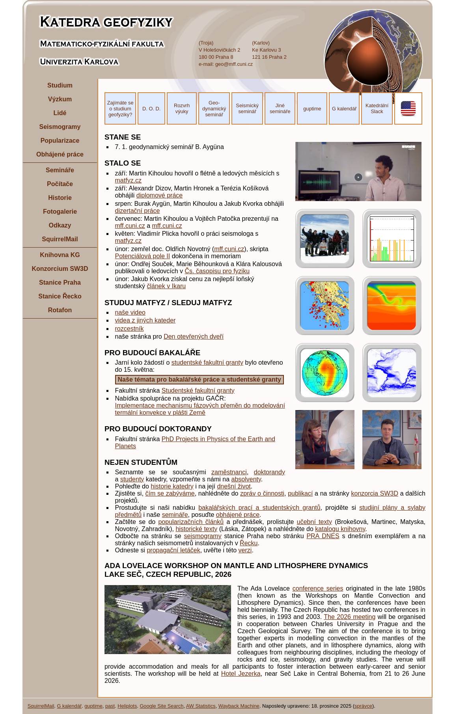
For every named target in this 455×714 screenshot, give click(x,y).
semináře (175, 514)
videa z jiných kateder (145, 320)
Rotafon (60, 310)
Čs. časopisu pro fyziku (217, 271)
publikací (300, 493)
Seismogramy (60, 126)
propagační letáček (173, 550)
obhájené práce (237, 514)
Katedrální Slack (376, 108)
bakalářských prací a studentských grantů (259, 507)
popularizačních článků (191, 521)
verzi (245, 550)
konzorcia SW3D (374, 493)
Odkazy (60, 225)
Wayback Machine (238, 706)
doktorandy (269, 472)
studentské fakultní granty (207, 362)
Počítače (60, 184)
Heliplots (127, 706)
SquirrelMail (60, 239)
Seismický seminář (247, 108)
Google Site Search (161, 706)
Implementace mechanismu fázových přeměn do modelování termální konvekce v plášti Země (200, 409)
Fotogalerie (60, 211)
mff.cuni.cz (130, 225)
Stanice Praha (60, 282)
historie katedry (172, 486)
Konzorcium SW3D (60, 268)
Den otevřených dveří (194, 336)
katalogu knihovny (340, 529)
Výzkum (60, 99)
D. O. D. (151, 109)
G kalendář (344, 109)
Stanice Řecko (59, 296)
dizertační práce (137, 210)
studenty (132, 479)
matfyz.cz (128, 180)
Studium (60, 85)
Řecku (248, 543)
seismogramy (203, 536)
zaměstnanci (229, 472)
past (110, 706)
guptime (312, 109)
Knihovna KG (60, 255)
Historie (60, 197)
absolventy (246, 479)
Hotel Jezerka (241, 673)
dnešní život (233, 486)
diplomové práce (159, 195)
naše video (130, 312)
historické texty (196, 529)
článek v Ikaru (166, 286)
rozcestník (129, 328)
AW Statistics (201, 706)
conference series (318, 588)
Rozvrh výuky (182, 108)
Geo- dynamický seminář (214, 108)
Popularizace (60, 140)
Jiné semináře (280, 108)
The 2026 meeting (349, 616)
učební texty (314, 521)
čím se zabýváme (170, 493)
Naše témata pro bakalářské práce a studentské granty (199, 379)
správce (363, 706)
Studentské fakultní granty (198, 390)
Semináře (60, 170)
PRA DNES (322, 536)
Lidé (60, 113)
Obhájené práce (60, 154)
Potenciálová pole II (142, 256)
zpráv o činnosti (262, 493)
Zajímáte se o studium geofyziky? (120, 108)
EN (408, 109)
